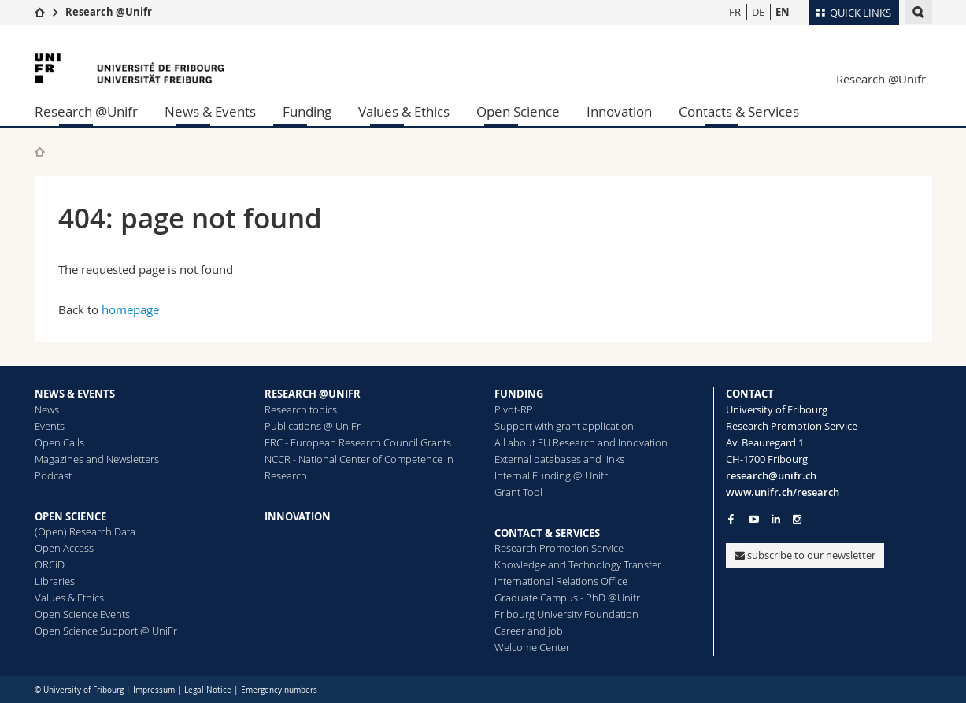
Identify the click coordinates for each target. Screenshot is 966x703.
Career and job (528, 630)
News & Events (210, 111)
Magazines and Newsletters (97, 459)
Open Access (64, 548)
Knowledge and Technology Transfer (577, 564)
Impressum (154, 690)
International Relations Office (560, 581)
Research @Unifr (108, 12)
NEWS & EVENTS (75, 394)
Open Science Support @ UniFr (106, 630)
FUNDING (518, 394)
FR (735, 12)
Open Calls (59, 442)
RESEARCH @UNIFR (313, 394)
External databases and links (559, 459)
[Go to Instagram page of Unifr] (797, 519)
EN (782, 12)
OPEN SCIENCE (70, 516)
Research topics (301, 409)
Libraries (55, 581)
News (47, 409)
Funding (307, 111)
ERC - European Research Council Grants (358, 442)
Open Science (518, 111)
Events (50, 426)
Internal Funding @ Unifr (551, 475)
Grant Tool (518, 492)
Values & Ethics (404, 111)
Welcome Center (532, 647)
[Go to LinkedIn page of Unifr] (776, 519)
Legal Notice (207, 690)
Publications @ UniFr (313, 426)
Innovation (619, 111)
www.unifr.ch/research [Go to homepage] (782, 492)
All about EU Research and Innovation (581, 442)
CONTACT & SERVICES (547, 533)
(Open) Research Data (85, 531)
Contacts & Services (739, 111)
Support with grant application (564, 426)
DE (758, 12)
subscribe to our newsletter (805, 555)
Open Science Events (82, 614)
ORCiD (50, 564)
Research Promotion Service (559, 548)
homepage (130, 309)
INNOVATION (298, 516)
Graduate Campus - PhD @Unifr (567, 597)
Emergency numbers (279, 690)
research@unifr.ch (771, 475)
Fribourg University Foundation (566, 614)
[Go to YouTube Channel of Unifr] (754, 519)
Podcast (53, 475)
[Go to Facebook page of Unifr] (731, 519)
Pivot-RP (513, 409)
